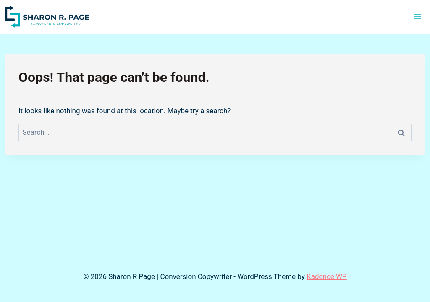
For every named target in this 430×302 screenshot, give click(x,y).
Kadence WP (327, 276)
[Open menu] (417, 16)
